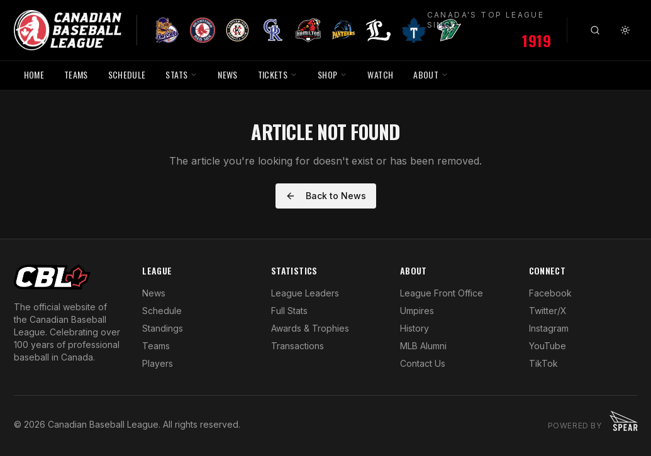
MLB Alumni (423, 345)
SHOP (332, 74)
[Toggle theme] (625, 30)
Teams (156, 345)
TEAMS (76, 74)
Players (157, 363)
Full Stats (289, 310)
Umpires (417, 310)
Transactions (297, 345)
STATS (181, 74)
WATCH (380, 74)
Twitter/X (548, 310)
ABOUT (430, 74)
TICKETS (278, 74)
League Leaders (305, 293)
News (153, 293)
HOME (34, 74)
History (414, 328)
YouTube (547, 345)
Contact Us (422, 363)
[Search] (595, 30)
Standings (162, 328)
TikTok (543, 363)
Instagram (549, 328)
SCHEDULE (127, 74)
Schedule (162, 310)
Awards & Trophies (310, 328)
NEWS (227, 74)
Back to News (326, 195)
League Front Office (441, 293)
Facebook (550, 293)
